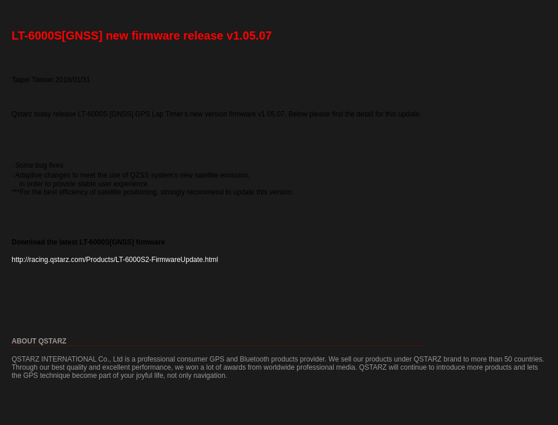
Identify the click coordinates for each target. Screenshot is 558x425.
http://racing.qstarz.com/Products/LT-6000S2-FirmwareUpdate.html (115, 260)
